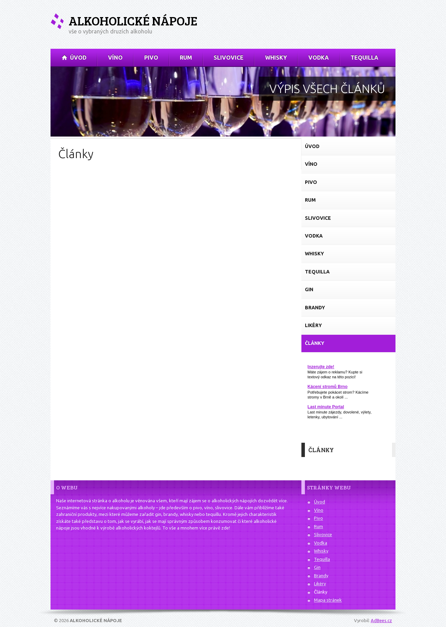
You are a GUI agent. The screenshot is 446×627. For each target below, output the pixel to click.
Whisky (321, 550)
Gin (317, 567)
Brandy (321, 575)
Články (320, 591)
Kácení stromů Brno (328, 386)
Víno (318, 510)
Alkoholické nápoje (133, 21)
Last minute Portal (326, 406)
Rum (318, 526)
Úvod (319, 501)
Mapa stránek (328, 599)
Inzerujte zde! (321, 366)
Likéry (320, 583)
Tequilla (322, 559)
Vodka (320, 542)
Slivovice (323, 534)
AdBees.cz (381, 620)
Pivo (318, 518)
